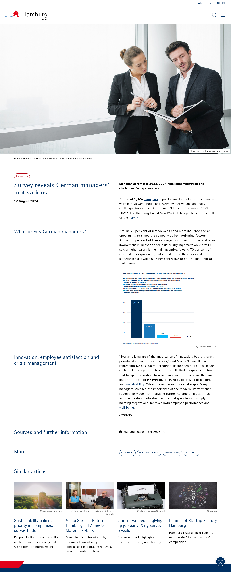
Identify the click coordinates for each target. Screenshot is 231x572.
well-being (126, 407)
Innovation (22, 176)
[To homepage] (26, 15)
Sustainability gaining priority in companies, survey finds (33, 525)
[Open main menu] (223, 15)
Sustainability (172, 453)
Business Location (149, 453)
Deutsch (220, 3)
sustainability (134, 384)
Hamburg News (31, 159)
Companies (127, 453)
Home (17, 159)
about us (204, 3)
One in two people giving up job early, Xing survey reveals (139, 525)
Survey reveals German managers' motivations (67, 159)
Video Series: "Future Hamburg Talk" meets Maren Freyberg (85, 525)
